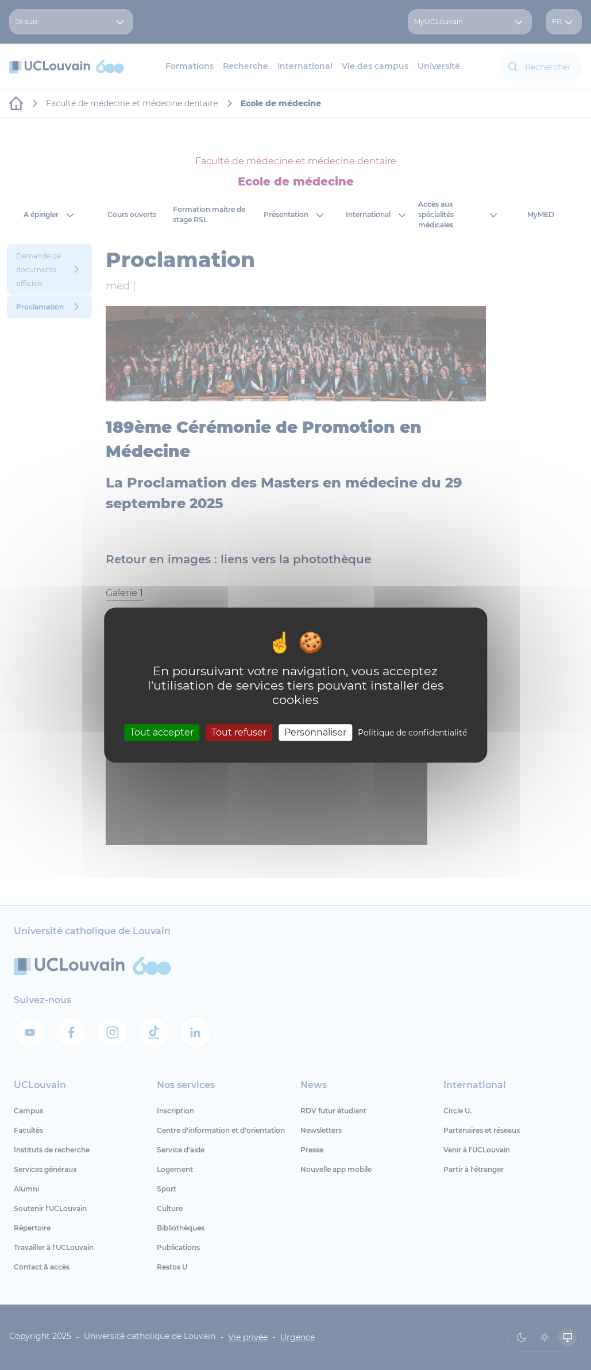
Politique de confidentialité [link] (412, 732)
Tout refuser (238, 732)
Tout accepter (162, 732)
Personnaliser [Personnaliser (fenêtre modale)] (315, 732)
